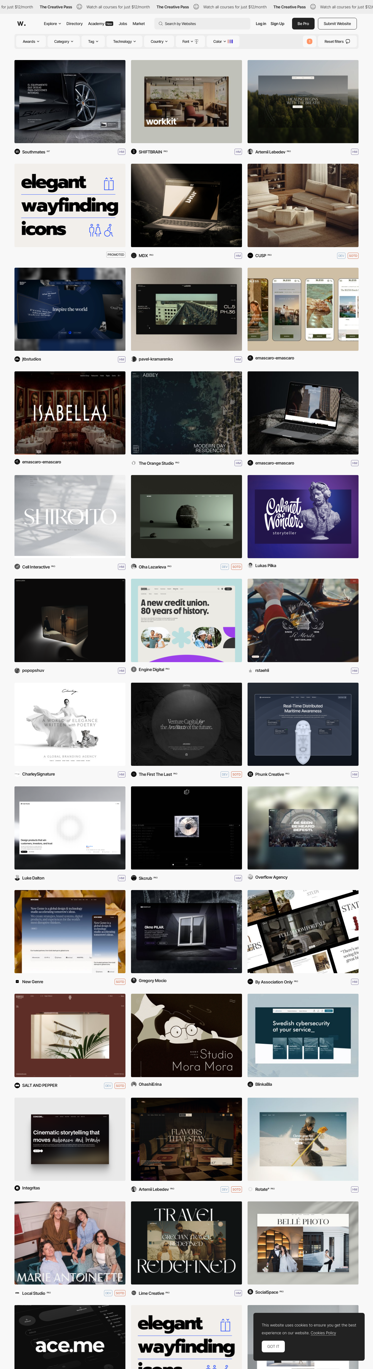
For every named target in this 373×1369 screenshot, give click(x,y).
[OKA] (303, 931)
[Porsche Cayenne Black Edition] (69, 101)
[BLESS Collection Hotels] (303, 309)
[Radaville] (69, 1035)
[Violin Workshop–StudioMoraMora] (186, 1035)
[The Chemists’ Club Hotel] (303, 412)
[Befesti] (303, 827)
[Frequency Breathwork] (303, 101)
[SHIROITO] (69, 516)
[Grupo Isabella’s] (69, 412)
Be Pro (303, 23)
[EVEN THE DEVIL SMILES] (186, 827)
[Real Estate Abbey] (186, 412)
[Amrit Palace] (186, 1139)
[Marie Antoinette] (69, 1242)
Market (139, 23)
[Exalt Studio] (69, 827)
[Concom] (69, 1139)
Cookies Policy (323, 1333)
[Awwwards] (21, 23)
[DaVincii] (186, 724)
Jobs (123, 23)
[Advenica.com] (303, 1035)
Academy (100, 23)
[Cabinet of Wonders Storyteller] (303, 516)
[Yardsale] (303, 1139)
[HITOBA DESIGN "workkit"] (186, 101)
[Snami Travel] (186, 1242)
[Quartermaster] (303, 724)
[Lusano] (303, 205)
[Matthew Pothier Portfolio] (69, 620)
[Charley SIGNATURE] (69, 724)
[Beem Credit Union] (186, 620)
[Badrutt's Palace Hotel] (303, 620)
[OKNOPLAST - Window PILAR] (186, 931)
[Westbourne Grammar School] (69, 309)
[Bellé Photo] (303, 1242)
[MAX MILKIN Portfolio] (186, 516)
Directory (74, 23)
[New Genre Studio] (69, 931)
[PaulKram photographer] (186, 309)
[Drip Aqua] (186, 205)
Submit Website (337, 23)
